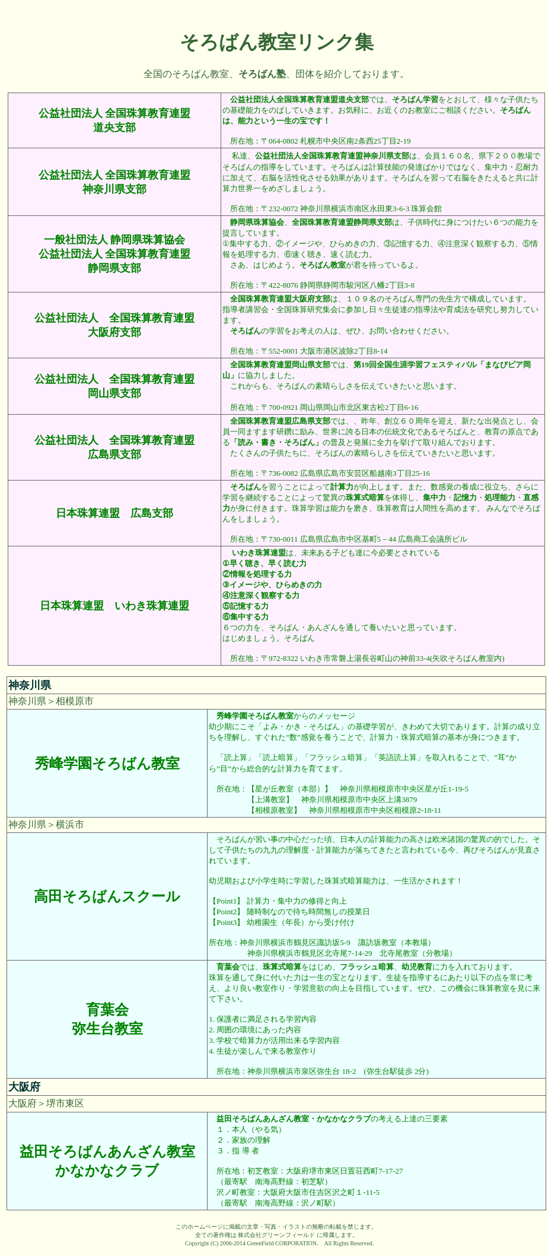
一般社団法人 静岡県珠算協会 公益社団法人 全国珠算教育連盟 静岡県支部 (115, 254)
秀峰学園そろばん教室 (107, 763)
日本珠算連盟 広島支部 (114, 513)
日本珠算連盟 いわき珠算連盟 (114, 606)
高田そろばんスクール (107, 896)
